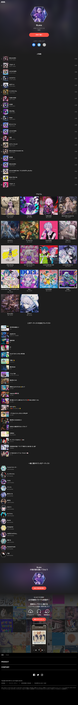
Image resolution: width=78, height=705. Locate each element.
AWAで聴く (39, 35)
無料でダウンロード (39, 619)
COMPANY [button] (5, 667)
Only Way (29, 216)
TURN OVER (49, 216)
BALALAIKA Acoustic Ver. (68, 216)
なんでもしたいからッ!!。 (29, 264)
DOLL (29, 289)
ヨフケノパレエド (10, 216)
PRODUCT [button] (5, 662)
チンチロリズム (29, 240)
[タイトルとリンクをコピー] (44, 44)
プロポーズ (67, 240)
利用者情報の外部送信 (26, 683)
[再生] (5, 59)
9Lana (7, 654)
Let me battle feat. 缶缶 (48, 264)
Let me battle (49, 240)
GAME (67, 289)
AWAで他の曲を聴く (39, 588)
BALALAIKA (10, 313)
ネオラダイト (10, 240)
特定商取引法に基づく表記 (40, 683)
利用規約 (3, 683)
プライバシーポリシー (13, 683)
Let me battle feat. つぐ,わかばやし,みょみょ (10, 290)
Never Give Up (10, 264)
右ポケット (29, 313)
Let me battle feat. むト (68, 264)
